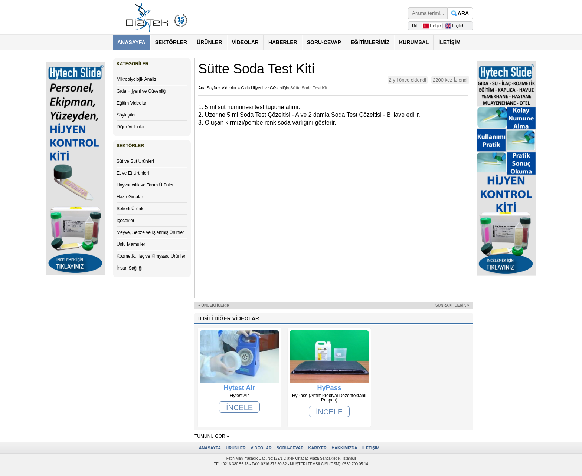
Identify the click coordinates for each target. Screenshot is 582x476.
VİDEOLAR (245, 42)
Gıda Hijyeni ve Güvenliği (142, 91)
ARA (463, 13)
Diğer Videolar (131, 126)
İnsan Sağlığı (130, 268)
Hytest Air (239, 387)
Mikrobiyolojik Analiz (136, 79)
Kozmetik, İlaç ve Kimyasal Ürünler (151, 256)
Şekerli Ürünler (131, 208)
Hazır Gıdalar (130, 196)
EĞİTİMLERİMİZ (370, 42)
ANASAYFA (131, 42)
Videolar (229, 88)
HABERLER (282, 42)
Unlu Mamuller (131, 244)
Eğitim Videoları (132, 103)
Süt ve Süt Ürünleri (135, 161)
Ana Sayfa (207, 88)
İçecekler (125, 220)
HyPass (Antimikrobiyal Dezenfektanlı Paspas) (329, 387)
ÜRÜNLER (209, 42)
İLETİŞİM (449, 42)
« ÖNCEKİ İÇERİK (213, 305)
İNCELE (239, 407)
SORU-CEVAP (324, 42)
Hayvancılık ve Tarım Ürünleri (146, 185)
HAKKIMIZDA (344, 448)
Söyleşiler (126, 115)
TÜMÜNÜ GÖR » (211, 436)
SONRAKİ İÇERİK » (452, 305)
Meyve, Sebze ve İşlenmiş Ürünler (150, 232)
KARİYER (317, 448)
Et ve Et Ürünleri (133, 173)
